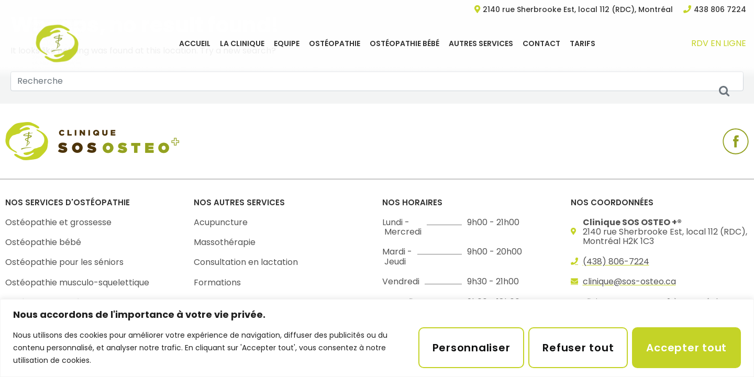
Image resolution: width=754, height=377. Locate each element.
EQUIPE (287, 43)
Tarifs (582, 43)
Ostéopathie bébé (404, 43)
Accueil (194, 43)
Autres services (481, 43)
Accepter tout (686, 347)
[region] (377, 338)
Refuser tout (578, 347)
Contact (541, 43)
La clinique (242, 43)
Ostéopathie (334, 43)
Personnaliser (472, 347)
